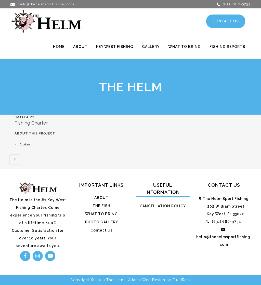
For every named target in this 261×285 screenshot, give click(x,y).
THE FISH (101, 206)
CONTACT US (226, 21)
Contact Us (101, 230)
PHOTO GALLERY (101, 222)
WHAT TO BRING (101, 214)
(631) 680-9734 (234, 4)
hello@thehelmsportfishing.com (42, 4)
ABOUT (101, 198)
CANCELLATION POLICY (163, 206)
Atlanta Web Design (146, 280)
